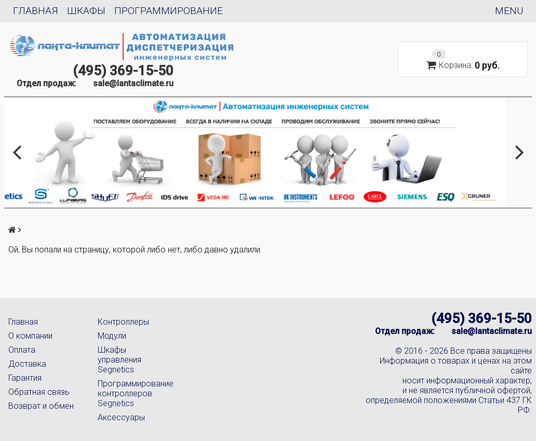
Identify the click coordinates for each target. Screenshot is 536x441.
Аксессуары (121, 417)
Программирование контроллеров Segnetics (134, 393)
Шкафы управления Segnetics (119, 360)
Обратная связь (39, 392)
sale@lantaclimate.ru (133, 83)
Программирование (168, 11)
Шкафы (86, 11)
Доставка (27, 364)
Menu (509, 11)
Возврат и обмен (41, 406)
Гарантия (25, 378)
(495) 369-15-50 (123, 70)
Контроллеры (123, 322)
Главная (35, 11)
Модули (112, 336)
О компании (30, 336)
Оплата (21, 350)
